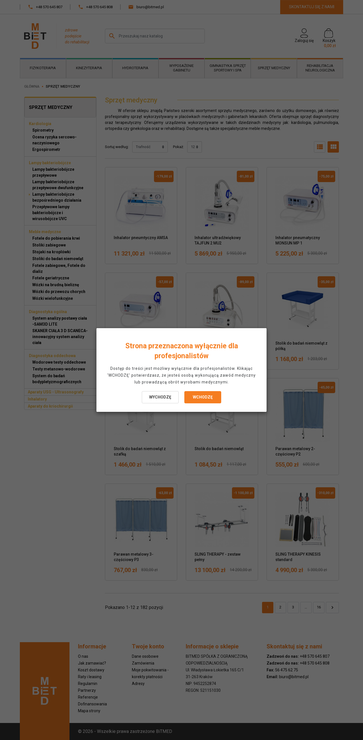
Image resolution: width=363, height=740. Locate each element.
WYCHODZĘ (160, 397)
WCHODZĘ (203, 397)
